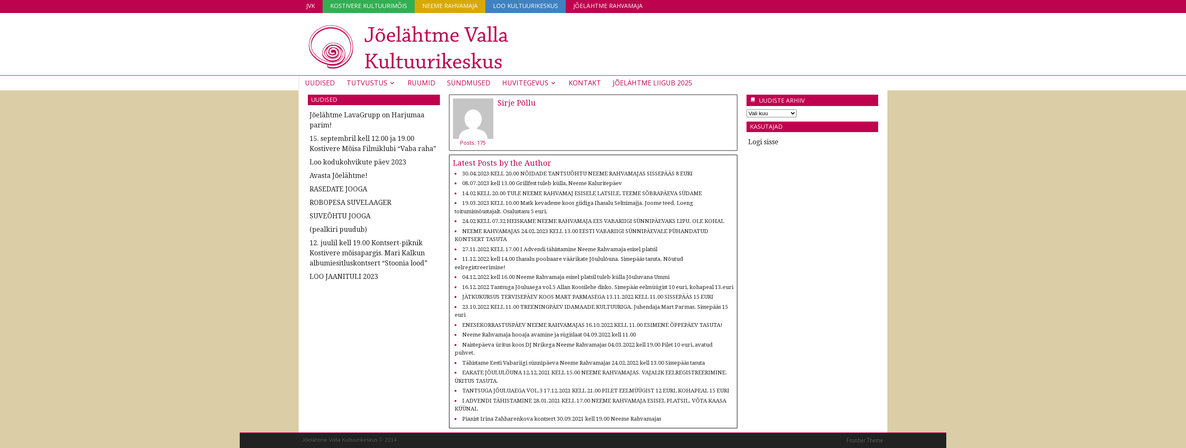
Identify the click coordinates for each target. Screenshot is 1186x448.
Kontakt (585, 82)
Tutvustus (367, 82)
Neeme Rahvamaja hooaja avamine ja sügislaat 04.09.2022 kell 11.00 (549, 334)
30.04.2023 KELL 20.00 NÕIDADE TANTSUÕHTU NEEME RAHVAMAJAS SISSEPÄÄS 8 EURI (577, 173)
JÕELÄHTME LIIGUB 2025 (652, 82)
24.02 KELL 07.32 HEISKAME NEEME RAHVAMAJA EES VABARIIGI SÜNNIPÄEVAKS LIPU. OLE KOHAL (593, 221)
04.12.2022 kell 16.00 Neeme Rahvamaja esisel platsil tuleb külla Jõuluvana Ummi (566, 277)
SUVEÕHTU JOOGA (340, 216)
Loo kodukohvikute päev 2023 (358, 162)
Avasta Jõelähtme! (339, 176)
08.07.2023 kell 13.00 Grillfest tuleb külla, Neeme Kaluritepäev (542, 183)
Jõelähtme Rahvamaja (608, 6)
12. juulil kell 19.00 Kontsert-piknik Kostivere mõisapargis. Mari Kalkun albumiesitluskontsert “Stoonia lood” (368, 253)
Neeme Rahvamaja (450, 6)
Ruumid (421, 82)
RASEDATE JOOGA (338, 189)
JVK (310, 6)
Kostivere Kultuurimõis (368, 6)
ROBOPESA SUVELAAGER (350, 203)
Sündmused (468, 82)
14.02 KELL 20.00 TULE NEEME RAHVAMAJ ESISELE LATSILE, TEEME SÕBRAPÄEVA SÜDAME (582, 193)
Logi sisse (763, 142)
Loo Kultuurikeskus (525, 6)
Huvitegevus (525, 82)
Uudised (320, 82)
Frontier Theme (865, 440)
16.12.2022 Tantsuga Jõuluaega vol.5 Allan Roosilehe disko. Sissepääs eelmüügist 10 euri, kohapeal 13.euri (597, 287)
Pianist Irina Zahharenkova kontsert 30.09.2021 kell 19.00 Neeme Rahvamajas (561, 419)
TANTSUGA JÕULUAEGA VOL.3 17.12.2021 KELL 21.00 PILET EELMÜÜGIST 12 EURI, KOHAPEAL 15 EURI (595, 390)
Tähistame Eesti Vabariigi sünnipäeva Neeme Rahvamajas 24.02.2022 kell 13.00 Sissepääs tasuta (583, 363)
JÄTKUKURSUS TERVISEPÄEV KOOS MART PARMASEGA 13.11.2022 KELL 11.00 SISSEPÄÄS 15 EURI (587, 297)
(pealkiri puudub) (338, 229)
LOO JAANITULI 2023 (344, 277)
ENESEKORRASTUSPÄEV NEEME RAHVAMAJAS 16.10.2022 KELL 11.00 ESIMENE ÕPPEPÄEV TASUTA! (592, 325)
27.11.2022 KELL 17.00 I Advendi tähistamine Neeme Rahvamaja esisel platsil (559, 249)
